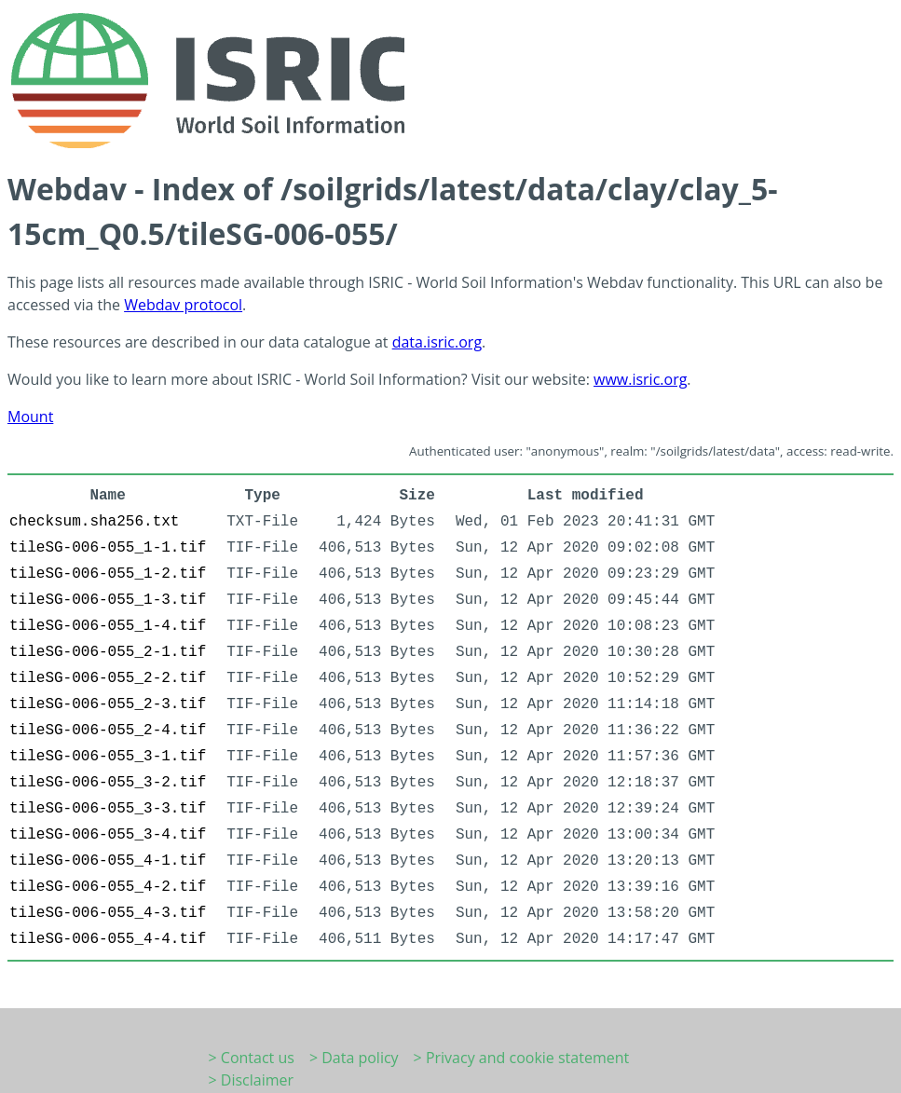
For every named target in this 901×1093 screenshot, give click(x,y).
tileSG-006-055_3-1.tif (107, 756)
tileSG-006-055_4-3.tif (107, 913)
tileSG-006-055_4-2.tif (107, 887)
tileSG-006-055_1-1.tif (107, 548)
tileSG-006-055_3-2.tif (107, 782)
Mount (30, 416)
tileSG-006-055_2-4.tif (107, 730)
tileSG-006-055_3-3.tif (107, 809)
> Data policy (354, 1057)
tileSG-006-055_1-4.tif (107, 626)
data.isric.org (437, 342)
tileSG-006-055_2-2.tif (107, 678)
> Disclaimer (251, 1080)
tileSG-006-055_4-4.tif (107, 939)
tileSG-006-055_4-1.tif (107, 861)
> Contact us (251, 1057)
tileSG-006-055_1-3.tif (107, 600)
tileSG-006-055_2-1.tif (107, 652)
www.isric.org (640, 379)
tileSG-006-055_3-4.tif (107, 835)
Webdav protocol (183, 304)
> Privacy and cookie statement (522, 1057)
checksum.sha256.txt (94, 522)
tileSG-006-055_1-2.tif (107, 574)
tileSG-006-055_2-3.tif (107, 704)
